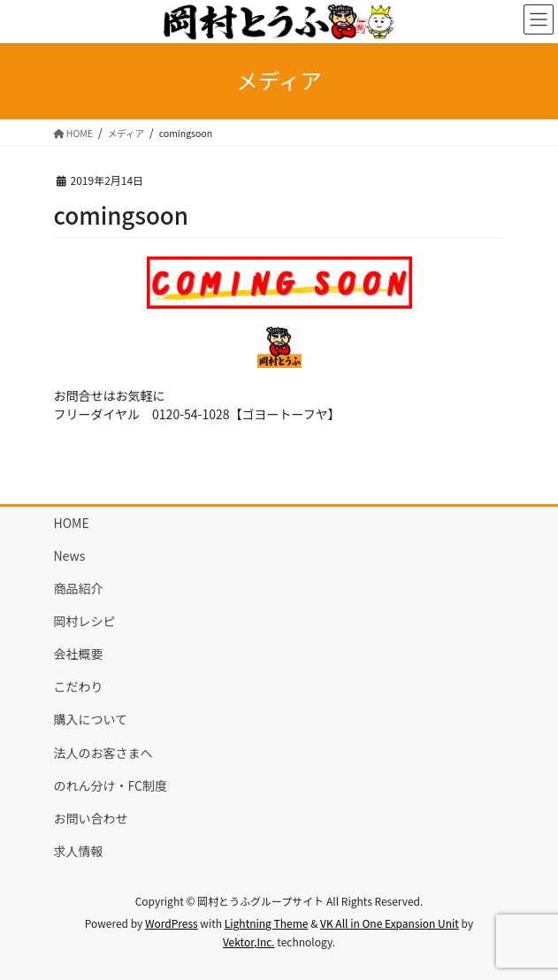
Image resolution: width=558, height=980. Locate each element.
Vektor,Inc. (249, 941)
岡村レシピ (85, 621)
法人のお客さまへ (103, 753)
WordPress (171, 922)
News (70, 555)
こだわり (78, 686)
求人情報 (78, 851)
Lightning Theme (267, 922)
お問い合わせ (91, 818)
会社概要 (78, 653)
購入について (91, 719)
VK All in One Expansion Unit (389, 922)
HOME (71, 523)
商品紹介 (78, 588)
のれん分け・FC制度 (110, 785)
